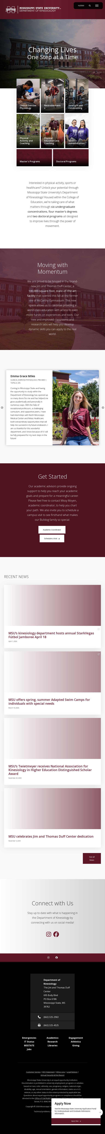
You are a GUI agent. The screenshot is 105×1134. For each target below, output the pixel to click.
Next (103, 407)
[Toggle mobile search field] (89, 5)
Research (53, 1041)
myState (82, 4)
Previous (2, 407)
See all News (92, 858)
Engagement (76, 1037)
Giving (75, 1045)
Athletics (76, 1041)
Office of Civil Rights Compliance (48, 1098)
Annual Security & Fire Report (52, 1075)
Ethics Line (60, 1072)
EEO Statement (48, 1072)
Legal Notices (72, 1072)
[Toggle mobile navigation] (97, 5)
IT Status (29, 1041)
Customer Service (33, 1072)
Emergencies (29, 1037)
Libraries (52, 1045)
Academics (52, 1037)
